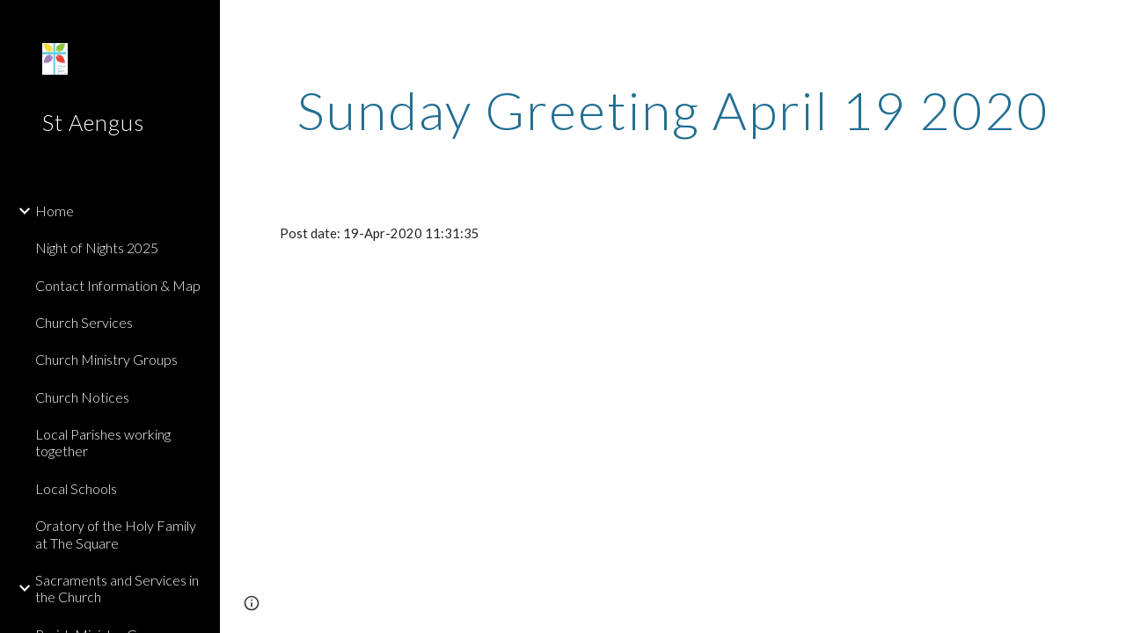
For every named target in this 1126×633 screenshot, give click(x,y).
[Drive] (399, 377)
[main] (673, 110)
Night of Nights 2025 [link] (96, 247)
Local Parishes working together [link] (103, 442)
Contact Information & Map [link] (118, 285)
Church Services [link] (84, 322)
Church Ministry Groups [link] (106, 359)
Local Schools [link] (76, 488)
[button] (1105, 25)
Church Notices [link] (82, 397)
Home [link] (54, 210)
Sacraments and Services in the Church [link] (117, 588)
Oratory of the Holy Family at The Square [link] (115, 533)
